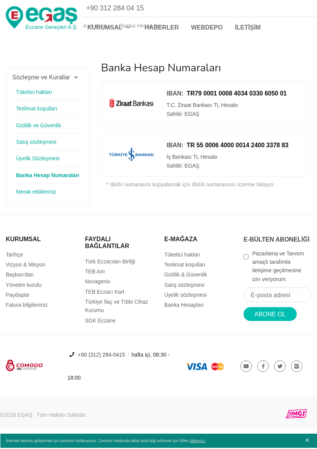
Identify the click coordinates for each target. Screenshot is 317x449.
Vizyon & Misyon (25, 268)
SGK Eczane (100, 324)
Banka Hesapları (184, 309)
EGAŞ (24, 419)
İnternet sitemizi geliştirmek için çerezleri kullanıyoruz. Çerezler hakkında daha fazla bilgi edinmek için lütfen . (106, 442)
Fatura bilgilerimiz (27, 309)
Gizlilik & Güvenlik (185, 278)
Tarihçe (14, 258)
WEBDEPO (207, 27)
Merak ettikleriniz (36, 195)
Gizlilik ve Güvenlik (38, 129)
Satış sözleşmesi (36, 146)
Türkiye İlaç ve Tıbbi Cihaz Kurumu (116, 310)
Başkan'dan (20, 278)
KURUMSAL (109, 27)
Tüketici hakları (34, 96)
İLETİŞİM (248, 27)
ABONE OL (270, 318)
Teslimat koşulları (36, 112)
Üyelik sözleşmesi (185, 299)
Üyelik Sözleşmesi (38, 162)
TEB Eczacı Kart (104, 296)
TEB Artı (95, 275)
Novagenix (97, 285)
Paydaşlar (17, 299)
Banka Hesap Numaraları (47, 179)
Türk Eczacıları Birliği (110, 265)
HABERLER (162, 27)
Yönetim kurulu (23, 289)
